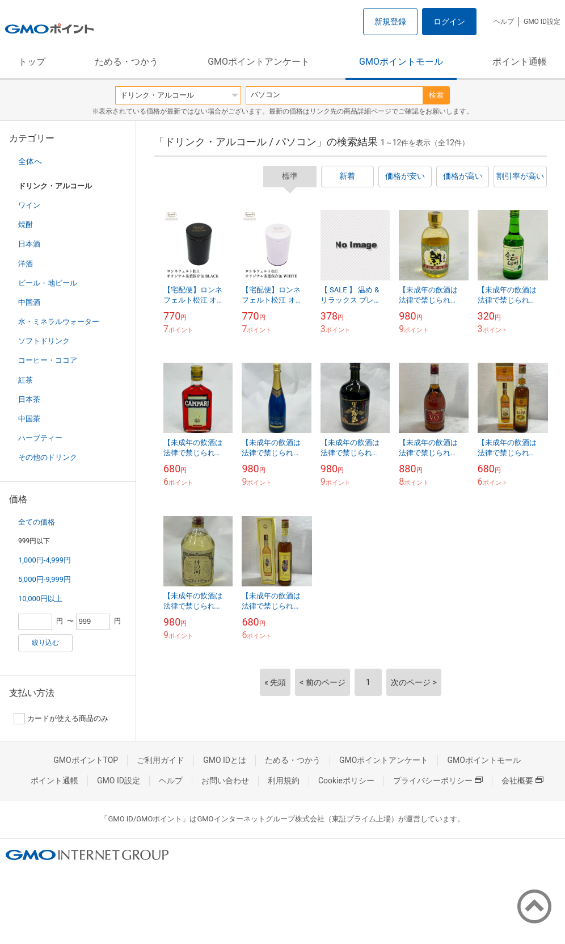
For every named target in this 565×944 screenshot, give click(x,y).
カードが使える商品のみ (61, 718)
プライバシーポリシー (438, 780)
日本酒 (29, 244)
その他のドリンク (47, 457)
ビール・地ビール (47, 283)
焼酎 (25, 224)
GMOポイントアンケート (259, 61)
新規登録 (390, 21)
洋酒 (25, 263)
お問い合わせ (225, 780)
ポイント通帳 (519, 61)
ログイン (449, 21)
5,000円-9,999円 (44, 579)
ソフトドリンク (44, 341)
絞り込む (45, 643)
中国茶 (29, 418)
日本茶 (29, 399)
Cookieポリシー (346, 780)
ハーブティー (40, 438)
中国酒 (29, 302)
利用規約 (284, 780)
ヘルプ (504, 22)
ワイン (29, 205)
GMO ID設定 (542, 22)
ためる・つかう (126, 61)
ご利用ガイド (160, 760)
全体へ (30, 161)
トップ (31, 61)
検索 (436, 95)
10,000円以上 (40, 598)
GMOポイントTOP (85, 760)
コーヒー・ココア (47, 360)
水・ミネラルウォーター (58, 321)
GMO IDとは (224, 760)
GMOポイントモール (401, 61)
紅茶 (25, 380)
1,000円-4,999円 (44, 560)
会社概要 (522, 780)
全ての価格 (36, 522)
